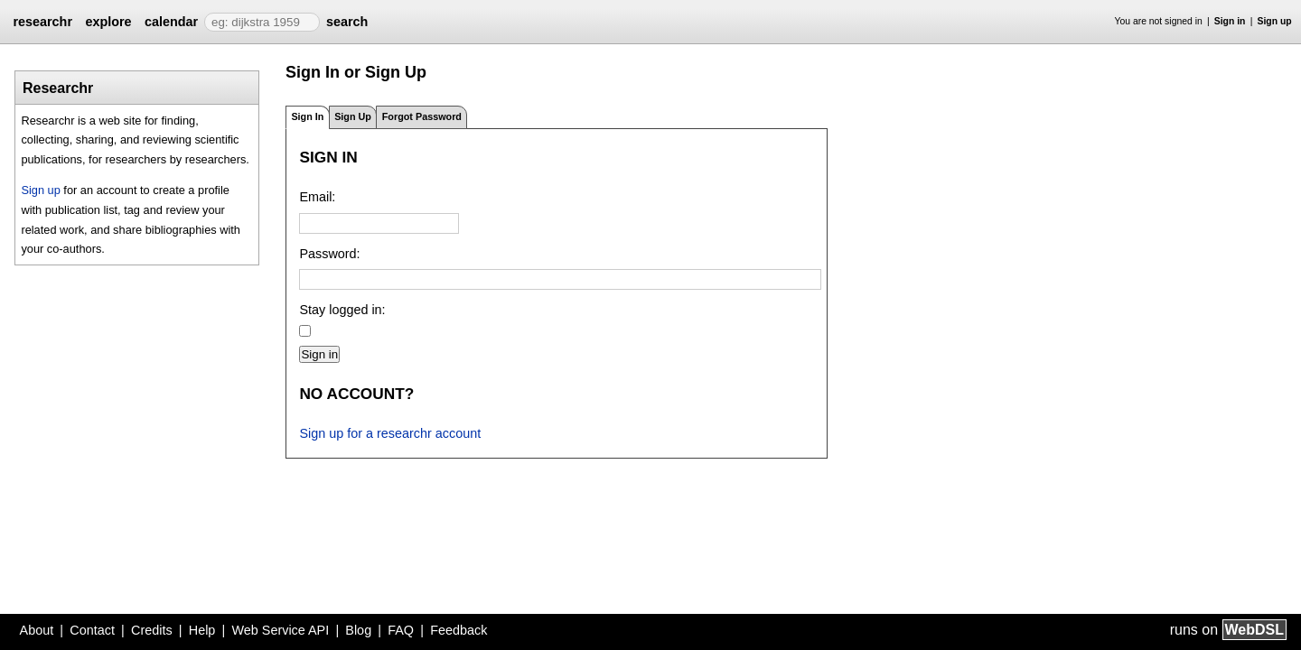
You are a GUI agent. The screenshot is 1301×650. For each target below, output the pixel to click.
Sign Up (352, 116)
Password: (329, 253)
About (37, 630)
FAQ (401, 630)
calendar (171, 21)
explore (108, 21)
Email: (317, 197)
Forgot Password (422, 116)
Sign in (1230, 21)
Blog (358, 630)
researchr (42, 21)
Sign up (1275, 21)
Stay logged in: (342, 309)
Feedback (458, 630)
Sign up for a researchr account (390, 433)
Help (202, 630)
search (347, 21)
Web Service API (280, 630)
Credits (152, 630)
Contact (92, 630)
